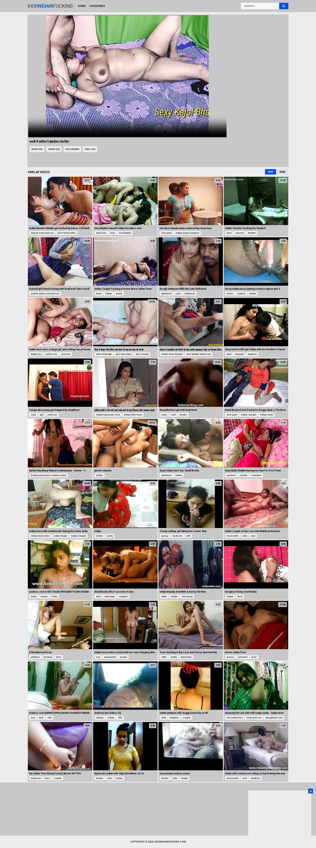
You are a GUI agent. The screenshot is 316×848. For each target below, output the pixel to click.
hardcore (177, 536)
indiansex (189, 293)
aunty (119, 293)
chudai (243, 475)
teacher (240, 233)
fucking (48, 657)
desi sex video (123, 354)
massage (110, 596)
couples (123, 596)
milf (188, 536)
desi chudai (142, 354)
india (54, 596)
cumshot (242, 657)
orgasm (241, 293)
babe (164, 596)
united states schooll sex (45, 293)
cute (177, 293)
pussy (164, 536)
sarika (173, 657)
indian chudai (78, 536)
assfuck (231, 475)
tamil (98, 293)
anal (229, 354)
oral (253, 536)
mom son (37, 149)
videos (100, 717)
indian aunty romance (187, 233)
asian (34, 596)
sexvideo (256, 475)
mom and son (254, 717)
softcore (52, 414)
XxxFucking (50, 6)
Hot (270, 171)
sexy (164, 414)
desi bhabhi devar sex (198, 354)
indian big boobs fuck (108, 414)
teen (47, 778)
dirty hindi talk (103, 354)
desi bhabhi (72, 149)
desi (229, 233)
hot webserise (235, 717)
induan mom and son (42, 233)
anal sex (90, 149)
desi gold (232, 414)
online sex (51, 354)
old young (187, 596)
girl (41, 414)
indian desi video (40, 536)
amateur (252, 354)
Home (81, 5)
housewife (232, 536)
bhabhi (252, 233)
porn (254, 657)
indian (108, 293)
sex (98, 657)
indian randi (266, 414)
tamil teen (186, 657)
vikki (163, 657)
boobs (183, 414)
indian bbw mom (133, 414)
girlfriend (166, 293)
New (282, 171)
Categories (97, 5)
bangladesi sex (274, 717)
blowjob (239, 354)
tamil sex (101, 233)
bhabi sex (36, 354)
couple (186, 717)
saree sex (54, 149)
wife (244, 536)
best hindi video (67, 233)
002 (120, 717)
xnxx (112, 233)
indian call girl (248, 414)
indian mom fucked (171, 354)
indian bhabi (60, 536)
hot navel (166, 233)
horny (230, 293)
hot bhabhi (125, 233)
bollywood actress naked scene (48, 475)
